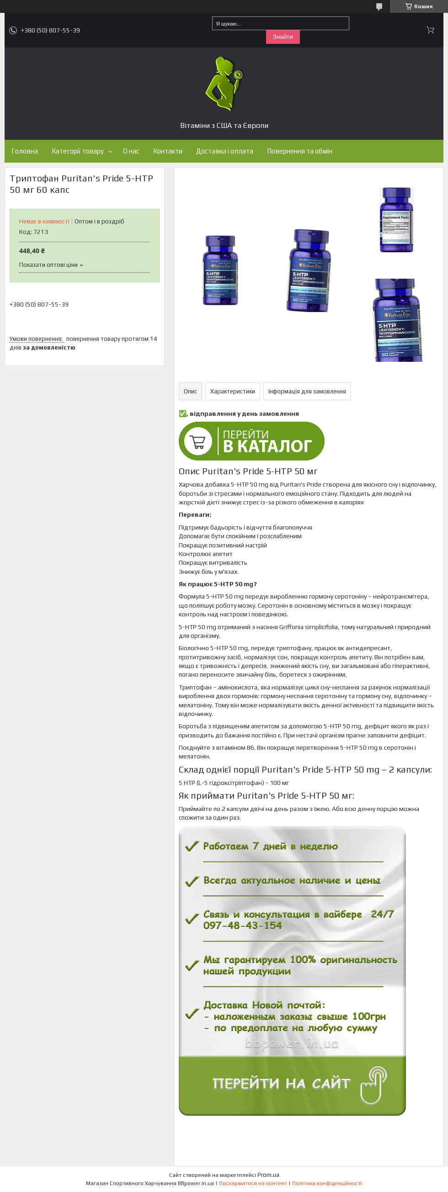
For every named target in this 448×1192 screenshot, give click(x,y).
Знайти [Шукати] (283, 36)
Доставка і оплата (224, 151)
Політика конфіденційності (327, 1183)
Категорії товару (78, 151)
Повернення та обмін (299, 151)
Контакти (167, 151)
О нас (131, 151)
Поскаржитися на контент (253, 1183)
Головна (24, 151)
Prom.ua (268, 1174)
